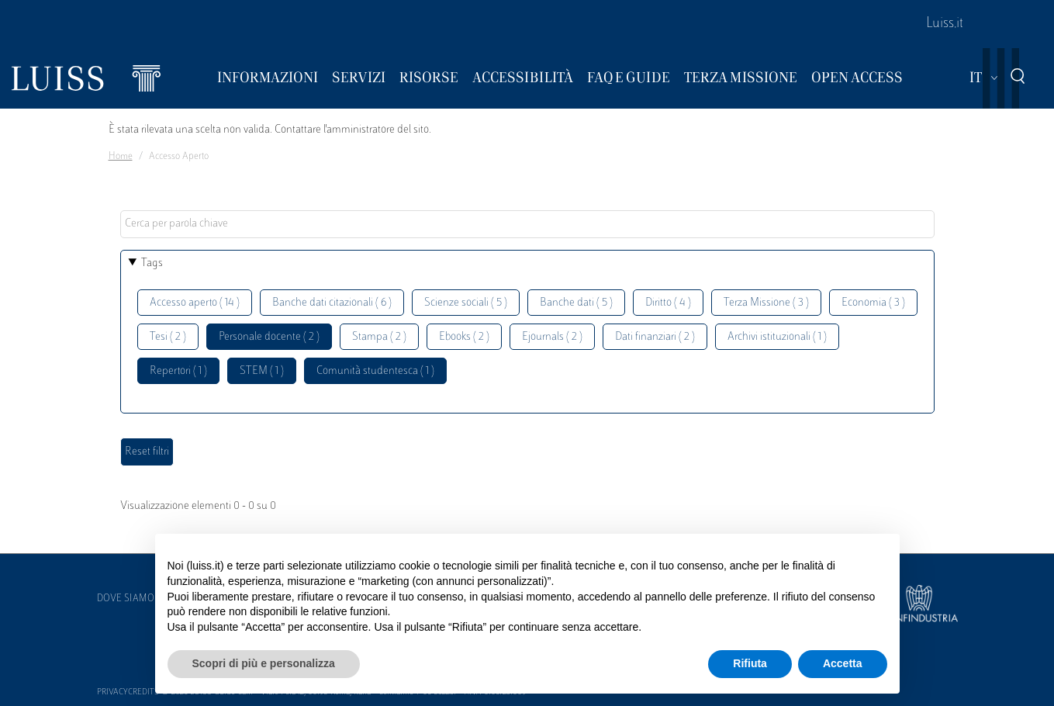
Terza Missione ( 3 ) (766, 303)
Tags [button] (152, 263)
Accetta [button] (842, 663)
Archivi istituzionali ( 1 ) (777, 337)
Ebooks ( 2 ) (464, 337)
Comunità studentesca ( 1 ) (375, 371)
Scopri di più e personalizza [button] (263, 663)
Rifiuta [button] (750, 663)
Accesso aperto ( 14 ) (195, 303)
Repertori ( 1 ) (178, 371)
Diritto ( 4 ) (668, 303)
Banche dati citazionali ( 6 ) (332, 303)
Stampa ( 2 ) (379, 337)
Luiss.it (944, 24)
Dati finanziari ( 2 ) (655, 337)
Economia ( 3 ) (873, 303)
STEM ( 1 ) (262, 371)
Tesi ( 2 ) (168, 337)
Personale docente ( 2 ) (269, 337)
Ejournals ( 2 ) (552, 337)
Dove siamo (125, 599)
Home (121, 156)
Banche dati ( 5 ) (576, 303)
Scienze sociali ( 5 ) (465, 303)
